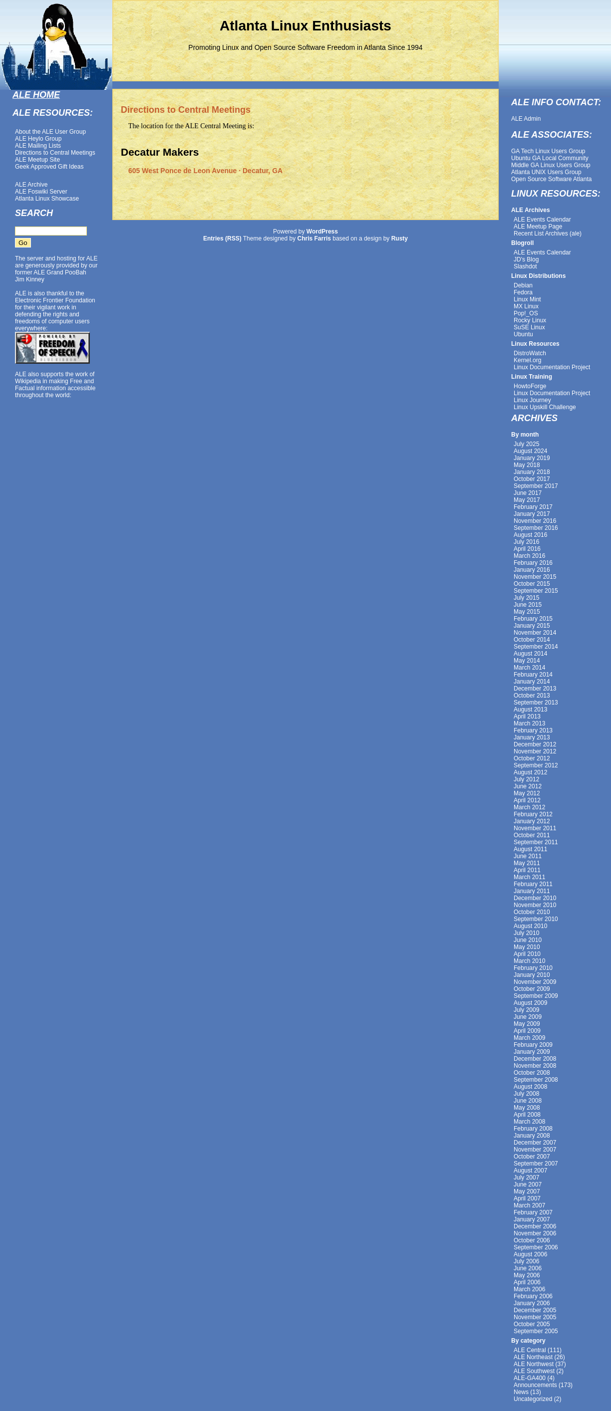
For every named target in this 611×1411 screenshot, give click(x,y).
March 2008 (529, 1121)
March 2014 (529, 667)
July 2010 (526, 933)
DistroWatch (530, 353)
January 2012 (532, 821)
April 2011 (527, 870)
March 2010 (529, 960)
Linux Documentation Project (552, 367)
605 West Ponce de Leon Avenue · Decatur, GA (205, 171)
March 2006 (529, 1289)
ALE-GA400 (530, 1378)
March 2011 (529, 877)
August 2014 (530, 653)
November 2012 (535, 751)
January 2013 (532, 737)
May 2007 (527, 1191)
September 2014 (536, 646)
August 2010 (530, 926)
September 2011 (536, 842)
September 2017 (536, 485)
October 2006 (532, 1240)
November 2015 (535, 576)
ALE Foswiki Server (41, 191)
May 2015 (527, 611)
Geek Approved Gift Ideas (49, 166)
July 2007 (526, 1177)
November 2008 (535, 1065)
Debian (523, 285)
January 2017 (532, 513)
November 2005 (535, 1317)
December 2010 (535, 898)
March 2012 (529, 807)
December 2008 (535, 1058)
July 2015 (526, 597)
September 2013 (536, 702)
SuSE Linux (529, 327)
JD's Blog (526, 259)
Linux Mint (527, 299)
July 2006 (526, 1261)
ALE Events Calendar (542, 219)
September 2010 (536, 919)
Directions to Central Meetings (55, 152)
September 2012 (536, 765)
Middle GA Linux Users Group (551, 165)
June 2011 (528, 856)
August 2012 (530, 772)
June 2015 (528, 604)
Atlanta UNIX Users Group (546, 172)
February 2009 (533, 1044)
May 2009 (527, 1023)
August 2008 (530, 1086)
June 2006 (528, 1268)
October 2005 (532, 1324)
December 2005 (535, 1310)
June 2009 (528, 1016)
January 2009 (532, 1051)
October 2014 (532, 639)
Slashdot (525, 266)
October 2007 (532, 1156)
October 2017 (532, 478)
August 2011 (530, 849)
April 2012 (527, 800)
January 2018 (532, 472)
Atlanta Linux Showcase (47, 198)
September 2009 (536, 995)
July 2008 (526, 1093)
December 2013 (535, 688)
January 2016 (532, 569)
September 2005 (536, 1331)
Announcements (535, 1385)
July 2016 (526, 541)
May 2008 (527, 1107)
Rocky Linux (530, 320)
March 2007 (529, 1205)
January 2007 (532, 1219)
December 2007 (535, 1142)
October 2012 (532, 758)
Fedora (523, 292)
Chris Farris (314, 238)
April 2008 (527, 1114)
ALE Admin (526, 118)
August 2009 (530, 1002)
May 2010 (527, 946)
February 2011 (533, 884)
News (521, 1392)
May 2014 (527, 660)
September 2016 (536, 527)
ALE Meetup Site (37, 159)
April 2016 (527, 548)
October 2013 (532, 695)
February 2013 (533, 730)
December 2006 (535, 1226)
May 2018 (527, 465)
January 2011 (532, 891)
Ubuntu (523, 334)
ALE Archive (31, 184)
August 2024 (530, 451)
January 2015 (532, 625)
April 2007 (527, 1198)
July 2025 (526, 444)
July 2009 (526, 1009)
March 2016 (529, 555)
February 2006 (533, 1296)
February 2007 (533, 1212)
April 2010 (527, 953)
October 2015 (532, 583)
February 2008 (533, 1128)
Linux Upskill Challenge (545, 407)
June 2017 (528, 492)
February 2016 (533, 562)
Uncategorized (533, 1399)
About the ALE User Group (50, 131)
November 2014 (535, 632)
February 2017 (533, 506)
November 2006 (535, 1233)
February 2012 (533, 814)
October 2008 (532, 1072)
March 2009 (529, 1037)
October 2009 (532, 988)
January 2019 (532, 458)
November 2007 (535, 1149)
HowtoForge (530, 386)
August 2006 (530, 1254)
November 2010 (535, 905)
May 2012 (527, 793)
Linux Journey (532, 400)
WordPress (322, 231)
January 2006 (532, 1303)
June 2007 (528, 1184)
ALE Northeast (533, 1357)
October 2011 (532, 835)
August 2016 (530, 534)
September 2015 (536, 590)
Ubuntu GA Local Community (550, 158)
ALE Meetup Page (538, 226)
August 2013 (530, 709)
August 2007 (530, 1170)
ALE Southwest (534, 1371)
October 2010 (532, 912)
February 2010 (533, 967)
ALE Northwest (534, 1364)
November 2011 (535, 828)
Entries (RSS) (222, 238)
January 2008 (532, 1135)
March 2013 (529, 723)
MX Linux (526, 306)
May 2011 (527, 863)
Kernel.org (527, 360)
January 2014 (532, 681)
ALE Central (530, 1350)
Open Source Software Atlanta (551, 179)
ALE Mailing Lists (38, 145)
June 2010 (528, 940)
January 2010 (532, 974)
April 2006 (527, 1282)
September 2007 (536, 1163)
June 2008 (528, 1100)
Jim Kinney (29, 279)
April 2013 (527, 716)
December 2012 (535, 744)
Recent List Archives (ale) (548, 233)
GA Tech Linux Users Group (548, 151)
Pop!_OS (526, 313)
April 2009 (527, 1030)
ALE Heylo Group (38, 138)
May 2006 (527, 1275)
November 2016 (535, 520)
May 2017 (527, 499)
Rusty (399, 238)
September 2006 (536, 1247)
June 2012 (528, 786)
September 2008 (536, 1079)
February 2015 (533, 618)
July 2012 (526, 779)
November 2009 (535, 981)
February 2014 (533, 674)
